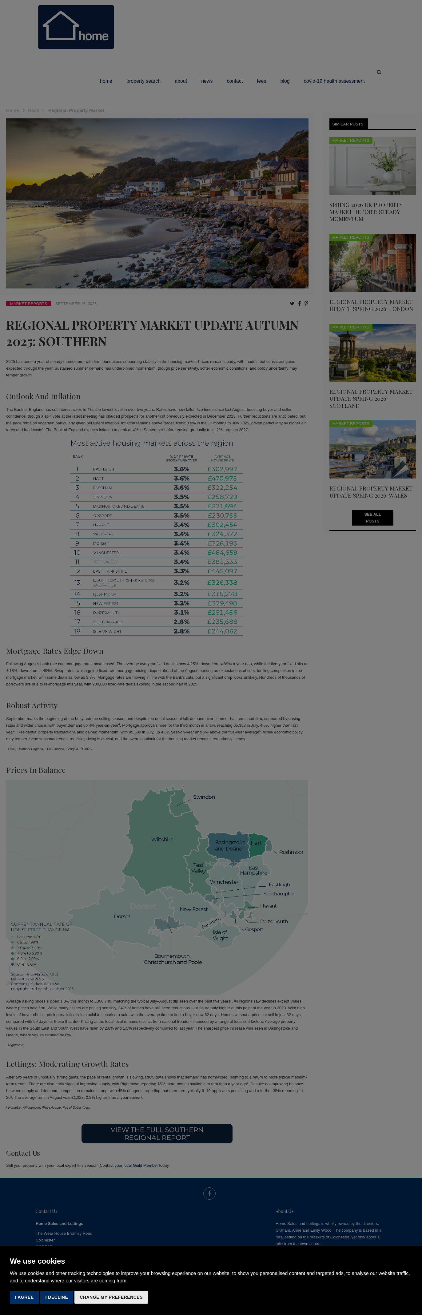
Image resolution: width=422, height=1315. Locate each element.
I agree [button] (24, 1297)
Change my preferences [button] (111, 1297)
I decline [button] (57, 1297)
